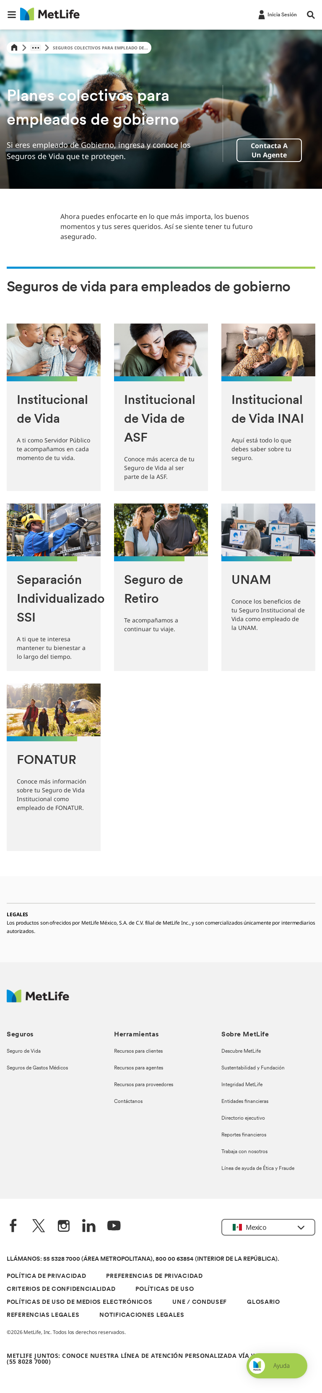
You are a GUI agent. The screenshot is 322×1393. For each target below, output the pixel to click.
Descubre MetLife (241, 1051)
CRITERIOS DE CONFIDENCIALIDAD (61, 1289)
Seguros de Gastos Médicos (37, 1068)
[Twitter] (38, 1226)
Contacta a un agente (269, 150)
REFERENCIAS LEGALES (43, 1315)
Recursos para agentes (138, 1068)
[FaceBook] (13, 1226)
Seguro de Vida (24, 1051)
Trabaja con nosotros (244, 1151)
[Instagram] (63, 1226)
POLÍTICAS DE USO (164, 1289)
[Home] (14, 48)
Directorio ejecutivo (243, 1118)
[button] (12, 14)
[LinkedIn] (89, 1226)
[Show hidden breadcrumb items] (35, 47)
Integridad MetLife (241, 1084)
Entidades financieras (244, 1101)
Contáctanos (128, 1101)
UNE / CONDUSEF (199, 1302)
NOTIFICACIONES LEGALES (141, 1315)
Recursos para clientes (138, 1051)
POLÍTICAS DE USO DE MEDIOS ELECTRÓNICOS (79, 1302)
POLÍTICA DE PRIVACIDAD (46, 1276)
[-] (277, 14)
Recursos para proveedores (143, 1084)
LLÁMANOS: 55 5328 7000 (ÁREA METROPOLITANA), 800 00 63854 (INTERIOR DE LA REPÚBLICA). (143, 1259)
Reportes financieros (243, 1135)
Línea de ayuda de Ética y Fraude (257, 1168)
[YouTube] (114, 1226)
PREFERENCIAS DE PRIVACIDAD (154, 1276)
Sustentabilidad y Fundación (253, 1068)
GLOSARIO (263, 1302)
